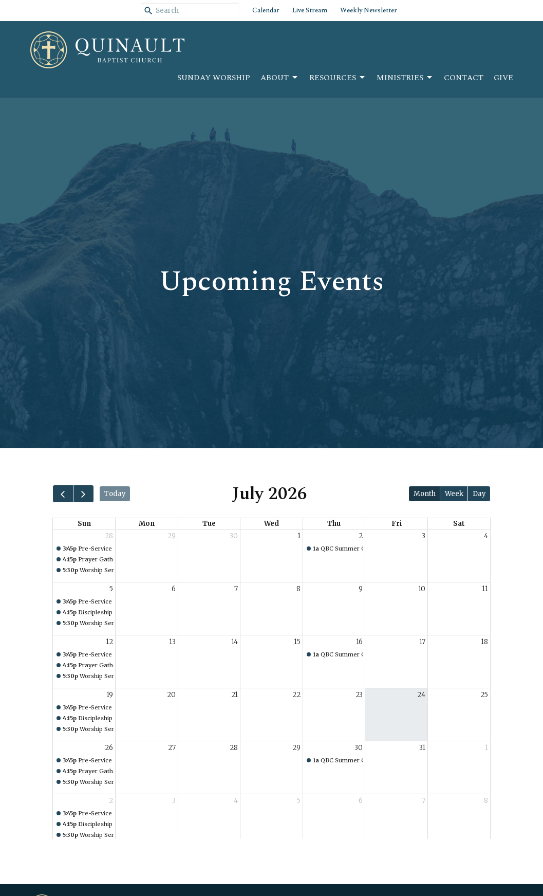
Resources (337, 78)
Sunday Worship (213, 78)
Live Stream (309, 10)
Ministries (405, 78)
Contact (463, 78)
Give (503, 78)
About (279, 78)
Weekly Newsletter (368, 10)
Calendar (265, 10)
